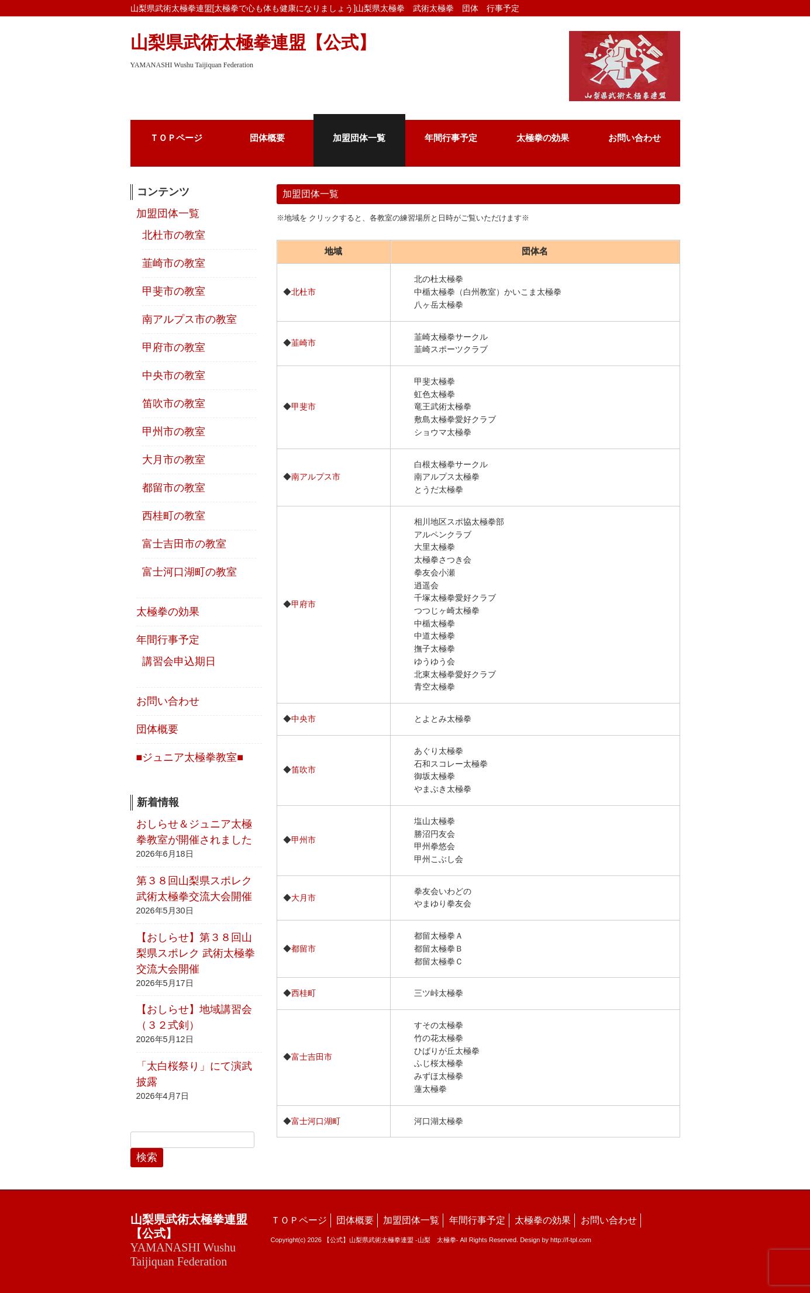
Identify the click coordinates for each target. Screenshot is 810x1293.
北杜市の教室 (173, 235)
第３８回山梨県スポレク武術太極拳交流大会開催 (194, 888)
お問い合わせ (167, 701)
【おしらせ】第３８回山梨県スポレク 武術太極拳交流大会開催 (195, 953)
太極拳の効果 (167, 612)
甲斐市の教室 (173, 291)
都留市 (303, 948)
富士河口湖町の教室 (189, 572)
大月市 (303, 897)
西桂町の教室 (173, 516)
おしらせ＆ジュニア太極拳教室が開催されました (194, 832)
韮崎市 (303, 342)
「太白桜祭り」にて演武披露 (194, 1074)
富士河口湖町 (315, 1121)
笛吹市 (303, 769)
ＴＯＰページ (299, 1220)
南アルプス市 (315, 476)
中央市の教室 (173, 375)
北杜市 (303, 291)
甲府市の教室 (173, 347)
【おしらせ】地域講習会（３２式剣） (194, 1017)
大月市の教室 (173, 460)
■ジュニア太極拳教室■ (190, 757)
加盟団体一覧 (167, 213)
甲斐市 (303, 406)
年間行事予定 (167, 640)
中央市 (303, 718)
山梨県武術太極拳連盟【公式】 (253, 51)
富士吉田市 (311, 1056)
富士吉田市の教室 (184, 544)
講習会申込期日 (179, 661)
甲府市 (303, 604)
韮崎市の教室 (173, 263)
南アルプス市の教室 (189, 319)
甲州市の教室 (173, 431)
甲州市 (303, 839)
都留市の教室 (173, 488)
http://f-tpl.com (570, 1239)
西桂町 (303, 993)
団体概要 (157, 729)
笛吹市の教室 (173, 403)
